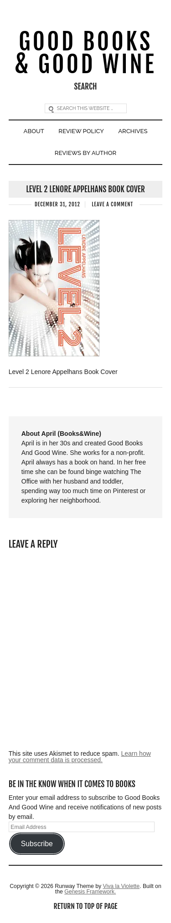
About (34, 131)
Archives (132, 131)
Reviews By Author (85, 153)
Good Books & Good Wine (85, 53)
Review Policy (81, 131)
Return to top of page (86, 906)
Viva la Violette (121, 886)
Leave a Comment (112, 204)
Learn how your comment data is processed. (80, 756)
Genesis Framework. (90, 891)
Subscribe (37, 844)
